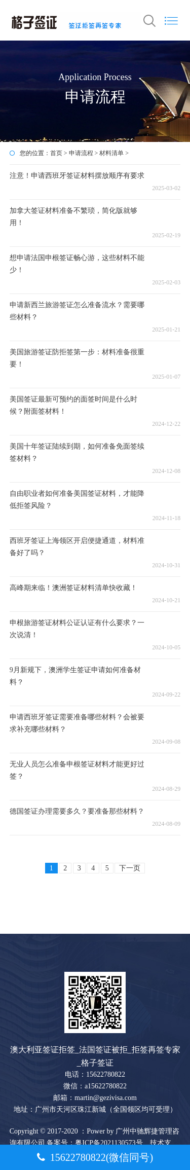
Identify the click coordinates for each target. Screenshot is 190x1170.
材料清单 (111, 153)
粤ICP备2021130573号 (109, 1143)
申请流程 (81, 153)
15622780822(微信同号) (95, 1157)
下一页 (129, 868)
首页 (56, 153)
